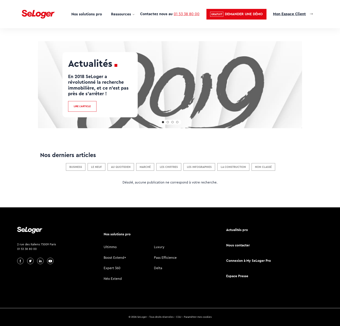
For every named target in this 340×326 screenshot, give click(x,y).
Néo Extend (113, 278)
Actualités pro (237, 229)
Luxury (159, 246)
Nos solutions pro (86, 14)
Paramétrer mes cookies (198, 317)
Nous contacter (238, 245)
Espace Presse (237, 276)
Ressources (121, 14)
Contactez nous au (169, 14)
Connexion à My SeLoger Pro (248, 260)
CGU (178, 317)
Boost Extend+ (115, 257)
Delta (158, 267)
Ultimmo (110, 246)
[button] (236, 14)
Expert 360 (112, 267)
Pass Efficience (165, 257)
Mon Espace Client (289, 14)
